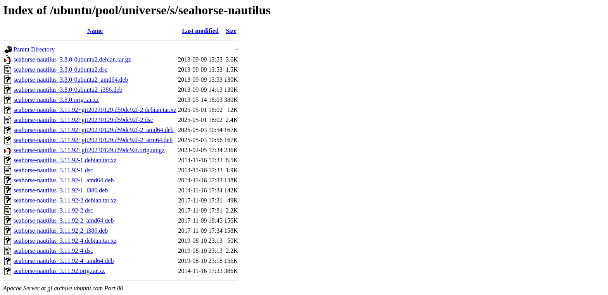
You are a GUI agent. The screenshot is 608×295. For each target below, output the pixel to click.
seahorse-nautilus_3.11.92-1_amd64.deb (64, 180)
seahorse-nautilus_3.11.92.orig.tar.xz (59, 271)
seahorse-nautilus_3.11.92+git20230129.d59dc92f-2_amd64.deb (94, 130)
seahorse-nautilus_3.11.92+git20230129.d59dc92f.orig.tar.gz (89, 150)
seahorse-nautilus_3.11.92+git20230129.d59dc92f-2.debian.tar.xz (95, 109)
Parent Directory (34, 49)
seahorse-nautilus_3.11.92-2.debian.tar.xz (65, 200)
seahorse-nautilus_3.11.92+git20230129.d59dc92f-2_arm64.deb (93, 140)
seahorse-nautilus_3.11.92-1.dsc (53, 170)
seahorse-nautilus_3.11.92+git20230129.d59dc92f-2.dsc (83, 120)
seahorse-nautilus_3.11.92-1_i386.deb (61, 190)
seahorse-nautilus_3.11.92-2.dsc (53, 210)
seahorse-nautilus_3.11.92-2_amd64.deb (64, 220)
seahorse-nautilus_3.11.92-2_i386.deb (61, 230)
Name (95, 30)
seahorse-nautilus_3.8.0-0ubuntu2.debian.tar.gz (72, 59)
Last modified (200, 30)
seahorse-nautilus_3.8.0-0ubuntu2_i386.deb (68, 89)
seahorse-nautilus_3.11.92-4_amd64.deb (64, 260)
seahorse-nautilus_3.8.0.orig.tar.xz (56, 99)
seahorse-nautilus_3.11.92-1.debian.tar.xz (65, 160)
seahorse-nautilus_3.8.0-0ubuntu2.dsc (60, 69)
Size (231, 30)
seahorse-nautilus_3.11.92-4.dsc (53, 250)
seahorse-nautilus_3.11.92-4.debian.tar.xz (65, 240)
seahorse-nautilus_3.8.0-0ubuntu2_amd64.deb (71, 79)
